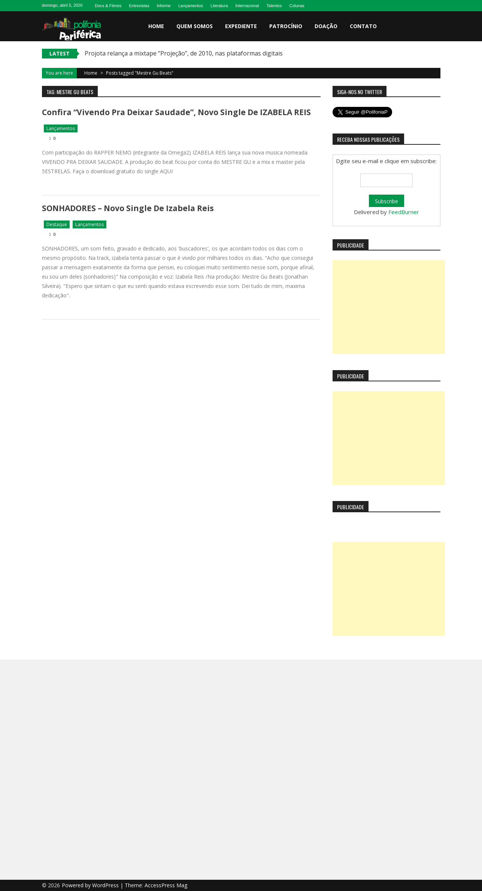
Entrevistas (139, 5)
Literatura (219, 5)
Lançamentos (190, 5)
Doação (326, 26)
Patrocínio (285, 26)
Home (156, 26)
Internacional (247, 5)
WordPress (106, 885)
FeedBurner (403, 212)
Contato (363, 26)
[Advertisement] (389, 307)
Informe (164, 5)
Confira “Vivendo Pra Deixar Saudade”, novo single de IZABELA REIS (176, 112)
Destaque (56, 224)
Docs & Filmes (108, 5)
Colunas (296, 5)
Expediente (241, 26)
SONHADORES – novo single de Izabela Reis (128, 208)
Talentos (274, 5)
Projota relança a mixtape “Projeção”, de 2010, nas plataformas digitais (184, 53)
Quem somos (194, 26)
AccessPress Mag (166, 885)
